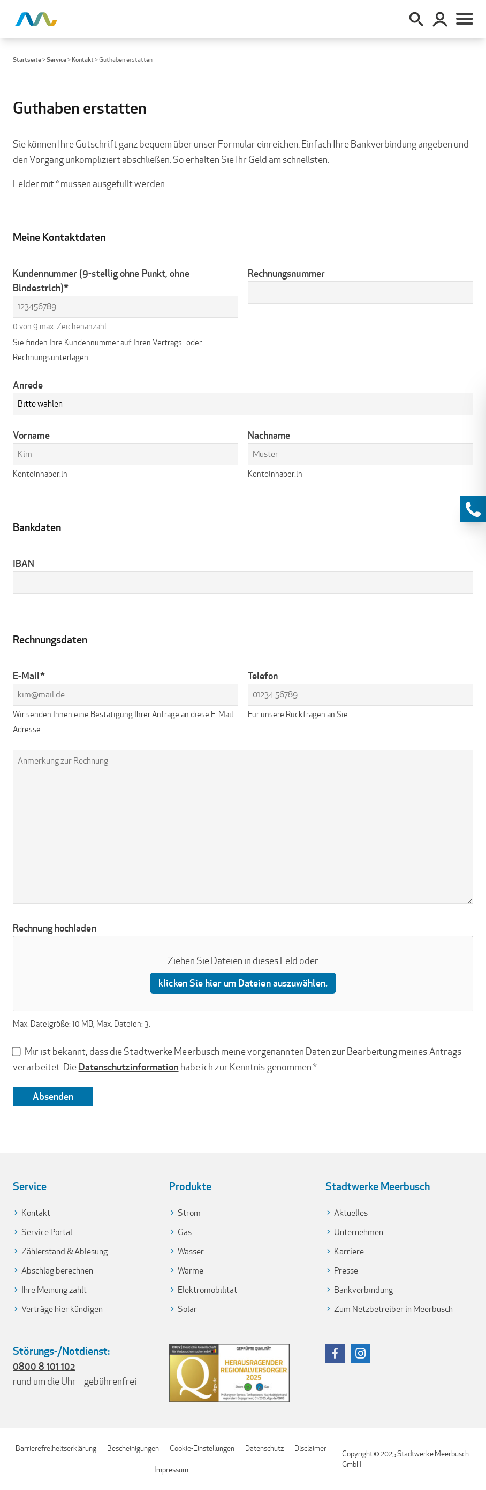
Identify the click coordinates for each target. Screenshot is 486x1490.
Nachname (269, 435)
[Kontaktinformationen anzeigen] (473, 509)
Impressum (171, 1470)
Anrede (28, 384)
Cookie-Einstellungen (202, 1448)
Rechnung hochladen (54, 927)
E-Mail (29, 676)
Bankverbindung (363, 1289)
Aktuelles (351, 1213)
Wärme (190, 1270)
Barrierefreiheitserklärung (56, 1448)
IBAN (23, 563)
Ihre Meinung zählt (54, 1289)
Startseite (27, 60)
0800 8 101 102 (44, 1366)
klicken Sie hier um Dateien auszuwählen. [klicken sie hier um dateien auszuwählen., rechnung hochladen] (243, 982)
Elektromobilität (207, 1289)
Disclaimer (310, 1448)
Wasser (191, 1251)
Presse (346, 1270)
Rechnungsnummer (286, 273)
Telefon (263, 675)
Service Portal (46, 1232)
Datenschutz (264, 1448)
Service (56, 60)
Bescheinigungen (133, 1448)
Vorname (31, 435)
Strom (189, 1213)
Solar (187, 1309)
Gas (185, 1232)
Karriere (349, 1251)
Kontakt (83, 60)
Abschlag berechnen (57, 1270)
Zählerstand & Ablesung (64, 1251)
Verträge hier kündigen (62, 1309)
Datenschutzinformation (129, 1066)
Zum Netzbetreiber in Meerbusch (393, 1309)
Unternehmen (358, 1232)
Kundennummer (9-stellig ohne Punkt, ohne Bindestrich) (101, 281)
